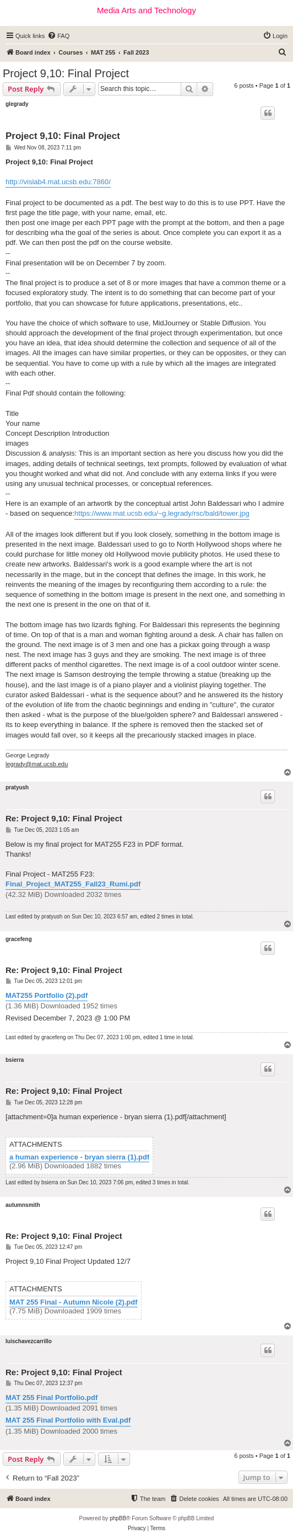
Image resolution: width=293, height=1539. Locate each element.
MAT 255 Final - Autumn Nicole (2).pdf (73, 1302)
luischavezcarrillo (29, 1341)
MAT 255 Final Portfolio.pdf (51, 1397)
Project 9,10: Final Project (66, 73)
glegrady (17, 104)
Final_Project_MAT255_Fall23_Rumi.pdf (73, 884)
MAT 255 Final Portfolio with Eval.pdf (68, 1420)
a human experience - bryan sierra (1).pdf (79, 1157)
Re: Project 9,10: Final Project (64, 818)
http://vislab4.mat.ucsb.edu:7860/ (58, 182)
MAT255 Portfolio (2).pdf (47, 995)
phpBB (118, 1518)
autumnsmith (23, 1205)
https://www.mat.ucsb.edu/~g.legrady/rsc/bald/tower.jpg (161, 513)
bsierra (15, 1060)
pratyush (17, 787)
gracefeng (19, 939)
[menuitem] (58, 35)
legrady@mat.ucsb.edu (37, 764)
